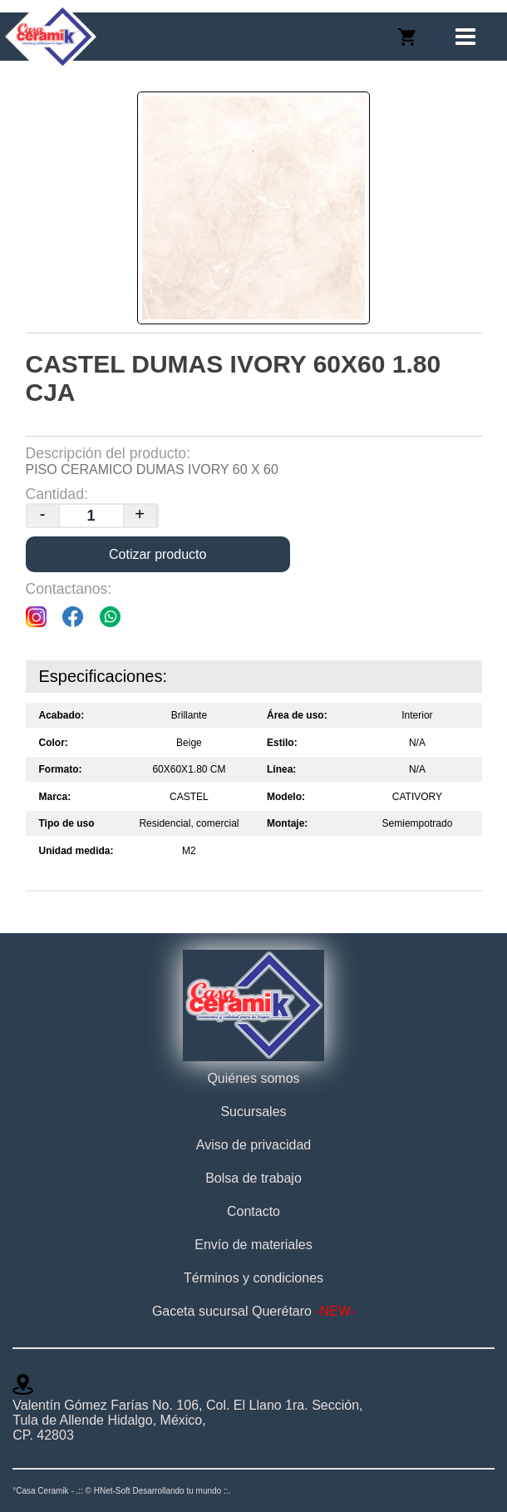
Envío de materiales (253, 1245)
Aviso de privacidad (253, 1145)
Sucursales (253, 1111)
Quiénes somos (253, 1078)
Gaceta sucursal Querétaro (253, 1311)
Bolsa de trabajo (253, 1178)
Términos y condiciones (253, 1278)
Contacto (253, 1211)
